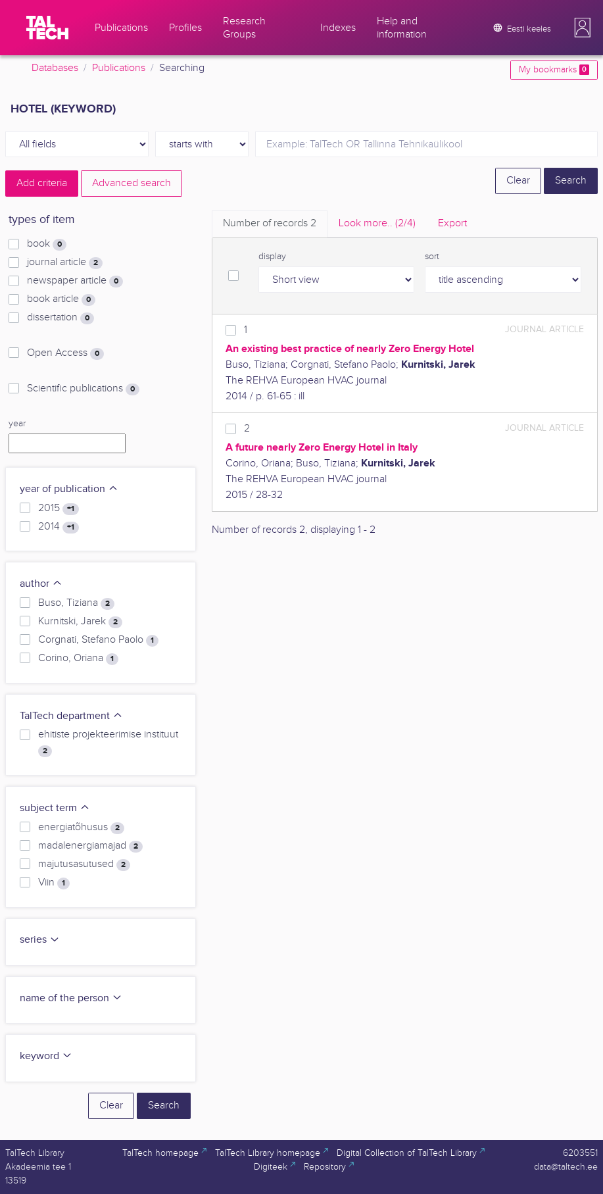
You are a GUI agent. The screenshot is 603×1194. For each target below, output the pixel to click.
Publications (118, 68)
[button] (582, 27)
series (40, 939)
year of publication (69, 489)
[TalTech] (47, 27)
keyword (46, 1056)
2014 (58, 527)
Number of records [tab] (269, 223)
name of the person (71, 998)
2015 (58, 508)
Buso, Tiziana (76, 603)
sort (432, 256)
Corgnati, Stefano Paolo (98, 640)
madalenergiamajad (90, 846)
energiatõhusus (81, 827)
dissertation (60, 317)
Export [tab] (452, 223)
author (41, 584)
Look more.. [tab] (377, 223)
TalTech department (71, 716)
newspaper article (75, 280)
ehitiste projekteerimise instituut (108, 742)
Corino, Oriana (78, 658)
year (17, 423)
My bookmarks (554, 69)
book (46, 244)
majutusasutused (84, 864)
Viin (54, 882)
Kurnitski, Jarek (80, 621)
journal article (65, 262)
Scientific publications (83, 388)
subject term (55, 808)
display (272, 256)
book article (61, 299)
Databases (55, 68)
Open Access (65, 353)
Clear (518, 180)
